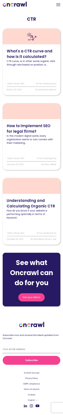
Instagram (31, 405)
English (31, 400)
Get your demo (31, 297)
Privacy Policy (31, 378)
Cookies (31, 394)
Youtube (37, 405)
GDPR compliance (31, 383)
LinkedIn (25, 405)
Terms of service (31, 389)
